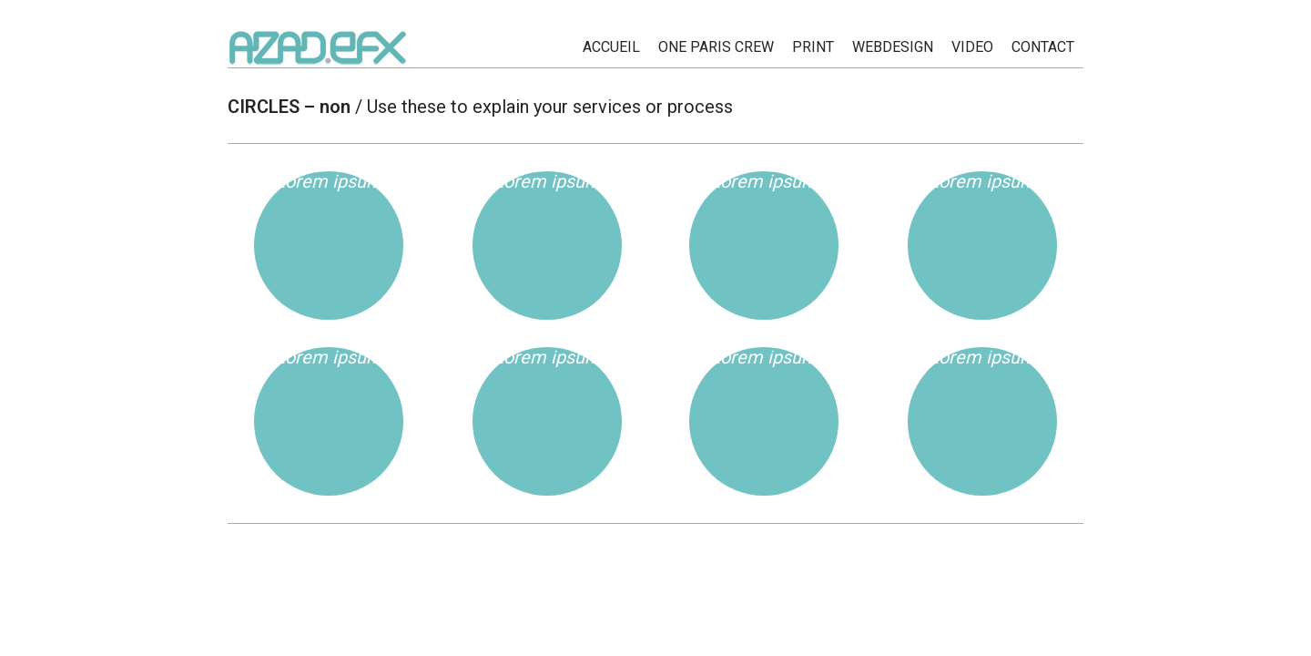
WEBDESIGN (892, 47)
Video (972, 47)
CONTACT (1042, 47)
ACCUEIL (611, 47)
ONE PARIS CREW (716, 47)
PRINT (813, 47)
